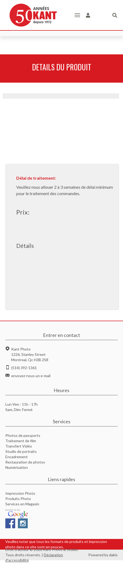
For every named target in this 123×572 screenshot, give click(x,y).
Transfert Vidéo (18, 446)
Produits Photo (18, 498)
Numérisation (16, 467)
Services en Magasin (22, 504)
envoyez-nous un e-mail (30, 375)
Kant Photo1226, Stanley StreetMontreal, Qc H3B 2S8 (29, 354)
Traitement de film (20, 440)
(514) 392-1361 (24, 367)
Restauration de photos (25, 462)
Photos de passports (22, 435)
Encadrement (16, 456)
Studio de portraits (21, 451)
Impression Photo (20, 493)
